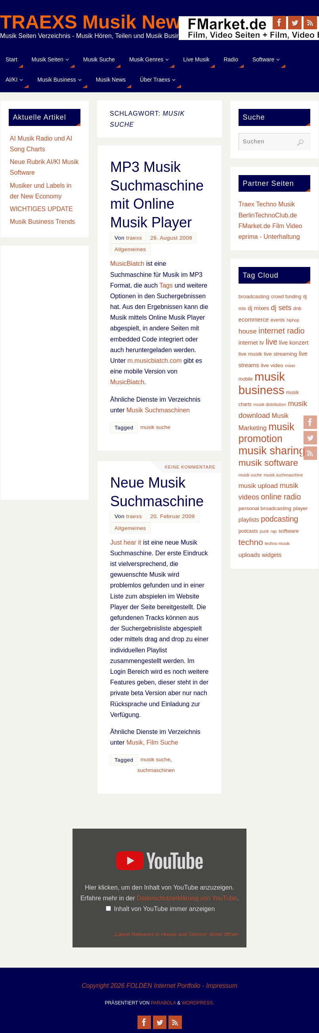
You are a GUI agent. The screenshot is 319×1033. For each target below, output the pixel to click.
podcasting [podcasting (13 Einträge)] (279, 519)
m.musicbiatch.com (155, 360)
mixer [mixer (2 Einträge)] (290, 365)
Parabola (163, 1003)
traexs (134, 238)
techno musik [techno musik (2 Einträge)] (277, 543)
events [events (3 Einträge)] (278, 320)
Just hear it (125, 542)
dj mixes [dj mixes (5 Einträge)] (258, 308)
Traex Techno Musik (267, 204)
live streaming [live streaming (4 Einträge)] (280, 354)
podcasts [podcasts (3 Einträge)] (248, 531)
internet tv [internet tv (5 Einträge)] (251, 342)
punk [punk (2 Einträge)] (264, 531)
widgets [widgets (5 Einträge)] (272, 555)
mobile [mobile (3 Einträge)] (246, 379)
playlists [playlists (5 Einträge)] (249, 519)
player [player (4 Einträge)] (300, 508)
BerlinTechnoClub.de (268, 215)
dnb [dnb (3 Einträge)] (297, 308)
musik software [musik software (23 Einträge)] (268, 463)
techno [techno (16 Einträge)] (251, 542)
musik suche (155, 427)
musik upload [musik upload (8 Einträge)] (258, 486)
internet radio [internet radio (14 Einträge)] (281, 330)
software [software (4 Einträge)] (289, 531)
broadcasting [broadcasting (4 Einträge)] (254, 296)
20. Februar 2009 (172, 516)
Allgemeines (130, 249)
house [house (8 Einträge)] (248, 331)
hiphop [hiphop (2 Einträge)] (293, 320)
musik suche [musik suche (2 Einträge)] (250, 475)
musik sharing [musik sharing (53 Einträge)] (272, 450)
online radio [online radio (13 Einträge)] (281, 496)
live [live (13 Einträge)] (271, 341)
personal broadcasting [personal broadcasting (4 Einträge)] (265, 508)
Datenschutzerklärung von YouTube (187, 898)
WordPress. (198, 1003)
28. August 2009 (171, 238)
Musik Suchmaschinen (158, 410)
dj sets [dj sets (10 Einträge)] (281, 308)
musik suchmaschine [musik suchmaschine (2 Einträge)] (283, 475)
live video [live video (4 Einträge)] (272, 365)
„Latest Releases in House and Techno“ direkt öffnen (176, 934)
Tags (166, 285)
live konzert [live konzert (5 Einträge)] (293, 342)
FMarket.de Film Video (270, 226)
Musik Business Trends (42, 221)
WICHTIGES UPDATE (41, 209)
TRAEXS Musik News (95, 22)
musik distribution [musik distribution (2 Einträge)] (270, 404)
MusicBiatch (127, 263)
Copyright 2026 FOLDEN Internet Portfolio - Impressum (159, 985)
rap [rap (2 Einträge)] (274, 531)
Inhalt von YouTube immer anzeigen (164, 908)
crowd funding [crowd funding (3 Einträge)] (286, 296)
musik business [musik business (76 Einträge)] (262, 383)
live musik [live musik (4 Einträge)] (250, 354)
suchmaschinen (156, 770)
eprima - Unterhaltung (269, 236)
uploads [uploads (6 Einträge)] (249, 554)
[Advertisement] (44, 373)
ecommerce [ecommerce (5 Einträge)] (254, 319)
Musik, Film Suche (152, 742)
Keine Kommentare (189, 467)
